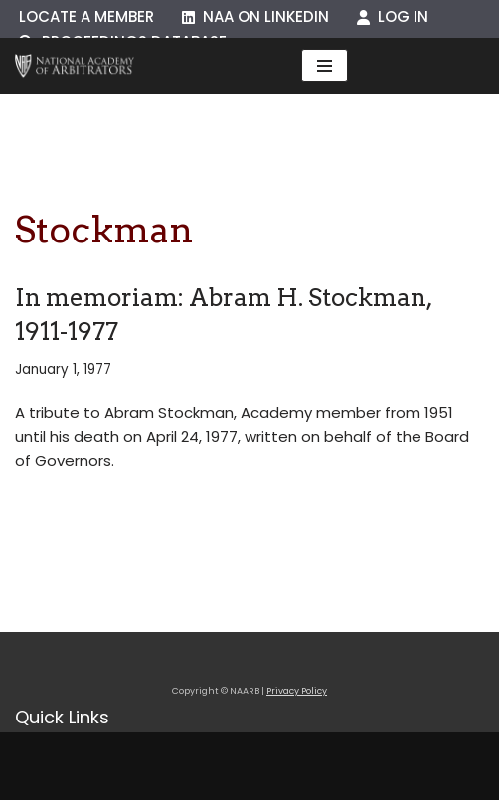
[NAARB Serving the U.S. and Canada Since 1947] (74, 66)
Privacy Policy (296, 691)
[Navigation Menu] (324, 65)
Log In (392, 16)
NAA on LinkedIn (255, 16)
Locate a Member (86, 16)
